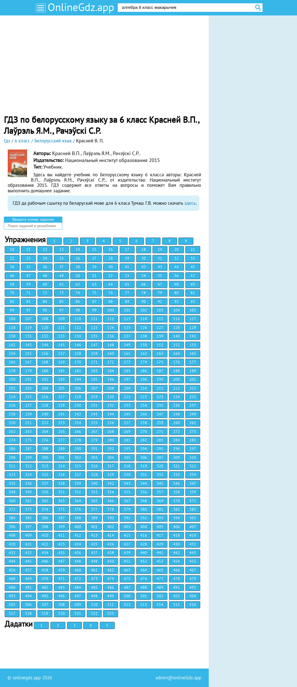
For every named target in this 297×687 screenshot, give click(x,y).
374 (45, 509)
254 (77, 422)
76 (110, 292)
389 (94, 517)
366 (110, 500)
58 (12, 284)
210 (143, 388)
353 (94, 491)
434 (45, 552)
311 (12, 466)
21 (193, 249)
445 (28, 561)
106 (12, 318)
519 (45, 613)
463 (127, 570)
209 (127, 388)
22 (12, 258)
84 (45, 301)
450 (110, 561)
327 (77, 474)
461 (94, 570)
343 (127, 483)
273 (192, 431)
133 (61, 336)
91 (160, 301)
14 (78, 249)
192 (45, 379)
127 (160, 327)
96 (45, 310)
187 (160, 370)
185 (127, 370)
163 (160, 353)
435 (61, 552)
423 (61, 544)
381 (160, 509)
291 (94, 448)
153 (192, 344)
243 (94, 414)
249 (192, 414)
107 (28, 318)
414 (110, 535)
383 (192, 509)
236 (176, 405)
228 (45, 405)
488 (143, 587)
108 (45, 318)
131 (28, 336)
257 (127, 422)
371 (192, 500)
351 (61, 491)
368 (143, 500)
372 (12, 509)
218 (77, 396)
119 (28, 327)
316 (94, 466)
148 (110, 344)
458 (45, 570)
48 (45, 275)
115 (160, 318)
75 (94, 292)
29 (127, 258)
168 (45, 362)
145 (61, 344)
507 (45, 604)
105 (192, 310)
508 (61, 604)
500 (127, 595)
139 (160, 336)
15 (94, 249)
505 (12, 604)
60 (45, 284)
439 (127, 552)
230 (77, 405)
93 (193, 301)
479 (192, 578)
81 (193, 292)
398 (45, 526)
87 (94, 301)
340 (94, 483)
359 (192, 491)
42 (143, 266)
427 (127, 544)
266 (77, 431)
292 (110, 448)
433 (28, 552)
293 (127, 448)
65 (127, 284)
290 (77, 448)
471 (61, 578)
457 (28, 570)
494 (28, 595)
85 (61, 301)
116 (176, 318)
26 (78, 258)
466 (176, 570)
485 (94, 587)
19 (160, 249)
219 (94, 396)
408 (12, 535)
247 (160, 414)
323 (12, 474)
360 (12, 500)
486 (110, 587)
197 (127, 379)
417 (160, 535)
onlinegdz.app (27, 678)
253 (61, 422)
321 (176, 466)
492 (192, 587)
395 (192, 517)
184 (110, 370)
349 (28, 491)
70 (12, 292)
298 (12, 457)
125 (127, 327)
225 (192, 396)
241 (61, 414)
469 (28, 578)
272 (176, 431)
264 (45, 431)
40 (110, 266)
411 (61, 535)
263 (28, 431)
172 (110, 362)
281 (127, 440)
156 (45, 353)
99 (94, 310)
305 (127, 457)
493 (12, 595)
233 (127, 405)
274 (12, 440)
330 (127, 474)
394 (176, 517)
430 (176, 544)
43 (160, 266)
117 (192, 318)
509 (77, 604)
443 (192, 552)
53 (127, 275)
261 (192, 422)
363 (61, 500)
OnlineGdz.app (81, 7)
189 (192, 370)
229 (61, 405)
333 (176, 474)
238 (12, 414)
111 (94, 318)
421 (28, 544)
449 (94, 561)
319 (143, 466)
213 (192, 388)
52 (110, 275)
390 (110, 517)
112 (110, 318)
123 (94, 327)
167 (28, 362)
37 (61, 266)
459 (61, 570)
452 (143, 561)
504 (192, 595)
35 (28, 266)
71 (28, 292)
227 (28, 405)
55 (160, 275)
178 (12, 370)
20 (176, 249)
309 (176, 457)
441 (160, 552)
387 (61, 517)
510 (94, 604)
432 (12, 552)
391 (127, 517)
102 (143, 310)
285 (192, 440)
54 (143, 275)
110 (77, 318)
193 (61, 379)
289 (61, 448)
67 (160, 284)
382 (176, 509)
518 (28, 613)
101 (127, 310)
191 (28, 379)
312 (28, 466)
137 (127, 336)
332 (160, 474)
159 (94, 353)
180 (45, 370)
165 (192, 353)
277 (61, 440)
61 (61, 284)
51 (94, 275)
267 (94, 431)
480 (12, 587)
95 (28, 310)
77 (127, 292)
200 (176, 379)
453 (160, 561)
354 (110, 491)
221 (127, 396)
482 (45, 587)
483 (61, 587)
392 (143, 517)
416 (143, 535)
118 (12, 327)
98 (78, 310)
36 (45, 266)
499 (110, 595)
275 (28, 440)
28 (110, 258)
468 (12, 578)
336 (28, 483)
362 (45, 500)
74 (78, 292)
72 (45, 292)
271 (160, 431)
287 (28, 448)
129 (192, 327)
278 (77, 440)
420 (12, 544)
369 (160, 500)
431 (192, 544)
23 (28, 258)
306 (143, 457)
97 (61, 310)
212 (176, 388)
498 (94, 595)
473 (94, 578)
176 (176, 362)
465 (160, 570)
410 (45, 535)
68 (176, 284)
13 (61, 249)
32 (176, 258)
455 (192, 561)
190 (12, 379)
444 (12, 561)
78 (143, 292)
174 (143, 362)
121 (61, 327)
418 (176, 535)
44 (176, 266)
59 (28, 284)
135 (94, 336)
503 (176, 595)
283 (160, 440)
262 (12, 431)
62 (78, 284)
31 (160, 258)
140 (176, 336)
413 (94, 535)
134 (77, 336)
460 (77, 570)
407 (192, 526)
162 (143, 353)
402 (110, 526)
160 (110, 353)
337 (45, 483)
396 (12, 526)
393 (160, 517)
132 (45, 336)
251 (28, 422)
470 (45, 578)
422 (45, 544)
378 (110, 509)
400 (77, 526)
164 (176, 353)
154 (12, 353)
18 (143, 249)
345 (160, 483)
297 (192, 448)
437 (94, 552)
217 (61, 396)
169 (61, 362)
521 (77, 613)
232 (110, 405)
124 (110, 327)
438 (110, 552)
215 (28, 396)
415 (127, 535)
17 (127, 249)
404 (143, 526)
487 (127, 587)
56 (176, 275)
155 (28, 353)
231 (94, 405)
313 (45, 466)
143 (28, 344)
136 (110, 336)
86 (78, 301)
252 (45, 422)
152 (176, 344)
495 (45, 595)
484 (77, 587)
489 (160, 587)
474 (110, 578)
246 (143, 414)
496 (61, 595)
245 (127, 414)
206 (77, 388)
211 (160, 388)
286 (12, 448)
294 (143, 448)
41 (127, 266)
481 (28, 587)
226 (12, 405)
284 (176, 440)
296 (176, 448)
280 (110, 440)
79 (160, 292)
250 (12, 422)
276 (45, 440)
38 (78, 266)
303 (94, 457)
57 (193, 275)
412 (77, 535)
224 (176, 396)
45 (193, 266)
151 (160, 344)
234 (143, 405)
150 (143, 344)
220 (110, 396)
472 (77, 578)
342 (110, 483)
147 (94, 344)
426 (110, 544)
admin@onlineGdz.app (178, 678)
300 (45, 457)
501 (143, 595)
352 (77, 491)
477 (160, 578)
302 (77, 457)
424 (77, 544)
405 (160, 526)
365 (94, 500)
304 (110, 457)
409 (28, 535)
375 (61, 509)
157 (61, 353)
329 (110, 474)
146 (77, 344)
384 (12, 517)
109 (61, 318)
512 (127, 604)
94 (12, 310)
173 (127, 362)
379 (127, 509)
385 (28, 517)
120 (45, 327)
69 (193, 284)
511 (110, 604)
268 (110, 431)
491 (176, 587)
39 (94, 266)
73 (61, 292)
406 (176, 526)
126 (143, 327)
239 (28, 414)
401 (94, 526)
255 (94, 422)
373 (28, 509)
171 (94, 362)
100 (110, 310)
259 (160, 422)
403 (127, 526)
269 (127, 431)
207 (94, 388)
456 (12, 570)
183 (94, 370)
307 (160, 457)
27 (94, 258)
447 (61, 561)
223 (160, 396)
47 (28, 275)
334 (192, 474)
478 (176, 578)
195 (94, 379)
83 (28, 301)
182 (77, 370)
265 (61, 431)
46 (12, 275)
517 (12, 613)
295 (160, 448)
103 (160, 310)
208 (110, 388)
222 (143, 396)
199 (160, 379)
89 (127, 301)
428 (143, 544)
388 (77, 517)
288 (45, 448)
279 (94, 440)
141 (192, 336)
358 (176, 491)
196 (110, 379)
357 (160, 491)
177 (192, 362)
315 (77, 466)
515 (176, 604)
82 (12, 301)
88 (110, 301)
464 (143, 570)
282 (143, 440)
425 (94, 544)
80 (176, 292)
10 (12, 249)
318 (127, 466)
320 (160, 466)
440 (143, 552)
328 (94, 474)
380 (143, 509)
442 (176, 552)
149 (127, 344)
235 (160, 405)
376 (77, 509)
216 (45, 396)
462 (110, 570)
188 (176, 370)
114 (143, 318)
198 (143, 379)
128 (176, 327)
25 (61, 258)
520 (61, 613)
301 (61, 457)
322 (192, 466)
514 (160, 604)
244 (110, 414)
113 (127, 318)
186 (143, 370)
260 (176, 422)
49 (61, 275)
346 (176, 483)
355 (127, 491)
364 (77, 500)
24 (45, 258)
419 (192, 535)
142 (12, 344)
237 (192, 405)
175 (160, 362)
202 (12, 388)
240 (45, 414)
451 (127, 561)
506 (28, 604)
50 (78, 275)
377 (94, 509)
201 (192, 379)
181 (61, 370)
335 (12, 483)
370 (176, 500)
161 (127, 353)
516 (192, 604)
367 (127, 500)
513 (143, 604)
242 (77, 414)
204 (45, 388)
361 (28, 500)
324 (28, 474)
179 (28, 370)
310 (192, 457)
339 (77, 483)
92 (176, 301)
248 (176, 414)
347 (192, 483)
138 (143, 336)
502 (160, 595)
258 (143, 422)
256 (110, 422)
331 (143, 474)
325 (45, 474)
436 (77, 552)
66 (143, 284)
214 (12, 396)
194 (77, 379)
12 (45, 249)
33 (193, 258)
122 (77, 327)
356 (143, 491)
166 (12, 362)
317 (110, 466)
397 (28, 526)
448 (77, 561)
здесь (190, 203)
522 (94, 613)
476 (143, 578)
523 (110, 613)
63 (94, 284)
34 (12, 266)
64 (110, 284)
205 (61, 388)
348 (12, 491)
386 (45, 517)
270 (143, 431)
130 (12, 336)
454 (176, 561)
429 (160, 544)
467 (192, 570)
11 (28, 249)
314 (61, 466)
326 (61, 474)
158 (77, 353)
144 (45, 344)
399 (61, 526)
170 (77, 362)
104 (176, 310)
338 (61, 483)
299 (28, 457)
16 (110, 249)
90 (143, 301)
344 (143, 483)
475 (127, 578)
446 (45, 561)
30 (143, 258)
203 (28, 388)
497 (77, 595)
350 (45, 491)
